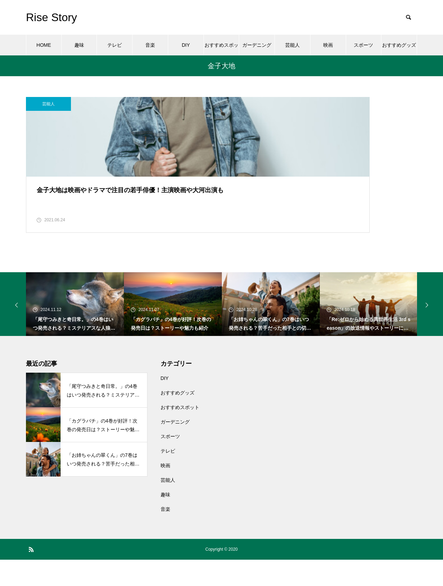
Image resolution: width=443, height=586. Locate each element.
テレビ (114, 45)
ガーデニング (256, 45)
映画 (328, 45)
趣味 (79, 45)
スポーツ (363, 45)
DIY (186, 45)
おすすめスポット (221, 48)
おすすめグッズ (399, 45)
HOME (43, 45)
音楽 (150, 45)
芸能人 (292, 45)
